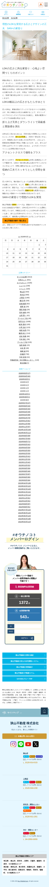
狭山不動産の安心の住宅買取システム (24, 661)
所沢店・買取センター (31, 804)
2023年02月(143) (24, 489)
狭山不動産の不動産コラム (24, 673)
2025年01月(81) (24, 421)
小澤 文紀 (22, 327)
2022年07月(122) (24, 510)
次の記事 (14, 18)
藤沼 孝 (22, 301)
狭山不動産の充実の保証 (25, 655)
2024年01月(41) (24, 456)
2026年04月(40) (24, 376)
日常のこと (22, 280)
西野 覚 (22, 307)
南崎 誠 (22, 351)
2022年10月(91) (24, 501)
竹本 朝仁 (22, 339)
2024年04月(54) (24, 448)
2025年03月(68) (24, 415)
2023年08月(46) (24, 471)
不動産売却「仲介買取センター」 (22, 360)
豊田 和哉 (22, 310)
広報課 (22, 354)
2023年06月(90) (24, 477)
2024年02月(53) (24, 453)
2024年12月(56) (24, 424)
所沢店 (22, 295)
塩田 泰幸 (22, 345)
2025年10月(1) (24, 394)
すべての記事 (22, 277)
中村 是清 (22, 357)
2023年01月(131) (24, 492)
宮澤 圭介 (21, 321)
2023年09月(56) (24, 468)
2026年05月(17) (24, 373)
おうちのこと (22, 283)
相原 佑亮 (22, 330)
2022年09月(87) (24, 504)
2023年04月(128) (24, 483)
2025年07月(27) (24, 403)
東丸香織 (23, 363)
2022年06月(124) (24, 513)
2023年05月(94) (24, 480)
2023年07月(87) (24, 474)
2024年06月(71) (24, 441)
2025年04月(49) (24, 412)
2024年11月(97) (24, 427)
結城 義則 (22, 304)
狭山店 (22, 292)
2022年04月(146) (24, 519)
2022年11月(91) (24, 498)
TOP (44, 712)
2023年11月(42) (24, 462)
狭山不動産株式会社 (23, 881)
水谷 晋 (22, 348)
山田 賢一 (22, 315)
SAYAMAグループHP (24, 679)
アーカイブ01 (23, 318)
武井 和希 (22, 336)
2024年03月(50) (24, 450)
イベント (22, 289)
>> (30, 237)
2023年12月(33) (24, 459)
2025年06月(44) (24, 406)
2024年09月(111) (24, 433)
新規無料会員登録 (26, 587)
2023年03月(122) (24, 486)
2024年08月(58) (24, 436)
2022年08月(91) (24, 507)
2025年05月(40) (24, 409)
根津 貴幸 (22, 324)
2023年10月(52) (24, 465)
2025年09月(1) (24, 397)
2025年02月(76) (24, 418)
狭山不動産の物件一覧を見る (15, 221)
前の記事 (5, 18)
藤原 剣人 (22, 333)
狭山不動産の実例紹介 (24, 667)
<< (19, 237)
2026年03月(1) (24, 379)
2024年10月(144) (24, 430)
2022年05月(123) (24, 516)
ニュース (22, 286)
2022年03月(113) (24, 522)
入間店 (21, 298)
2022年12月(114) (24, 495)
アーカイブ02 (22, 342)
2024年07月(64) (24, 439)
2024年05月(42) (24, 444)
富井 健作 (22, 312)
